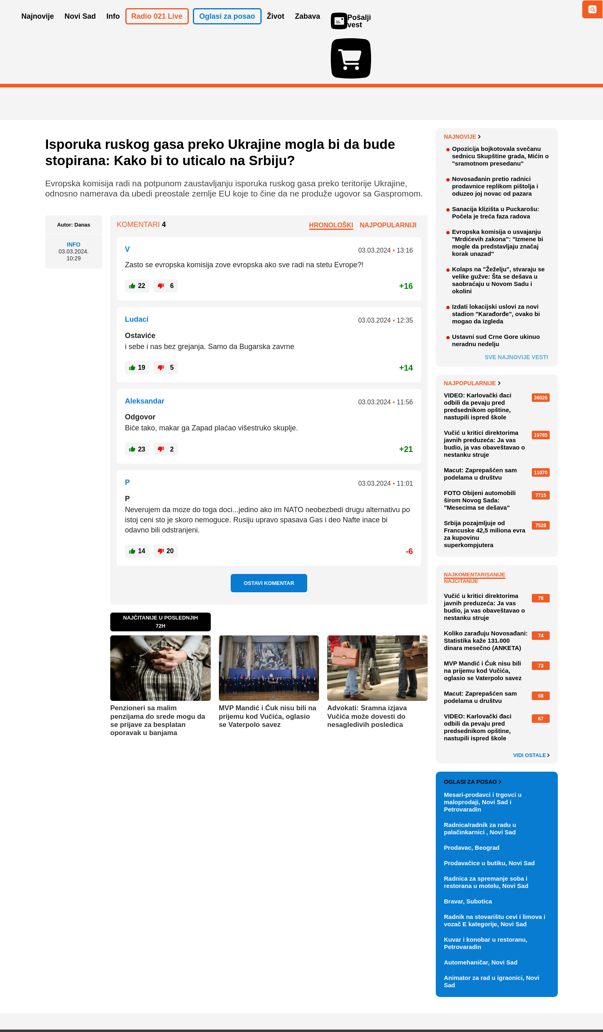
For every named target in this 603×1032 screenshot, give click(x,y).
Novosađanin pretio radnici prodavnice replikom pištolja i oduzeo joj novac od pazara (495, 139)
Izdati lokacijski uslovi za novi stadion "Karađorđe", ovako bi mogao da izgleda (496, 266)
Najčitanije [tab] (461, 534)
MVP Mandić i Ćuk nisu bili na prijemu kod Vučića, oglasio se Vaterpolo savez (268, 669)
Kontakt (134, 1001)
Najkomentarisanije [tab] (474, 527)
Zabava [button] (307, 28)
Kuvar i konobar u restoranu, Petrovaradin (485, 896)
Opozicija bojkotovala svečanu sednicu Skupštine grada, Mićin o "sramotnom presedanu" (500, 109)
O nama (61, 1001)
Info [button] (113, 28)
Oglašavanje (98, 1001)
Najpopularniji (388, 177)
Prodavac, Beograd (472, 800)
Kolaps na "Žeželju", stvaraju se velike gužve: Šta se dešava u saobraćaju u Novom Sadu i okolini (498, 232)
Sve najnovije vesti (516, 310)
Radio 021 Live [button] (157, 28)
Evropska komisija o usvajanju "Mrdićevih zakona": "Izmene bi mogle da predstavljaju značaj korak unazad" (497, 195)
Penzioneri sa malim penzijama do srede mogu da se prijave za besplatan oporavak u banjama (157, 673)
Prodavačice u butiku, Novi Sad (489, 815)
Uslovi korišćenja (210, 1001)
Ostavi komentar (269, 536)
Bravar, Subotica (468, 854)
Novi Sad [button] (80, 28)
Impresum (165, 1001)
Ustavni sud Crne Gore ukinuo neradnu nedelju (496, 293)
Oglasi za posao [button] (227, 28)
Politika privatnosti (267, 1001)
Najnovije (462, 89)
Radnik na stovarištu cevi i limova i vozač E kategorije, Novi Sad (494, 873)
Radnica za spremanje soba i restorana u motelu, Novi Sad (486, 835)
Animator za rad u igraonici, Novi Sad (491, 934)
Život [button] (275, 28)
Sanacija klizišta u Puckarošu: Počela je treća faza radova (495, 165)
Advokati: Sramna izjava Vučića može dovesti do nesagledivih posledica (367, 669)
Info (73, 197)
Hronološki (331, 177)
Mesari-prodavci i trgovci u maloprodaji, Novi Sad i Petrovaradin (483, 755)
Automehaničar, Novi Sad (481, 915)
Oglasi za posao (472, 734)
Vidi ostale (531, 708)
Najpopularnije (472, 336)
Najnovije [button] (38, 28)
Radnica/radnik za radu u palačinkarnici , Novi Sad (480, 781)
